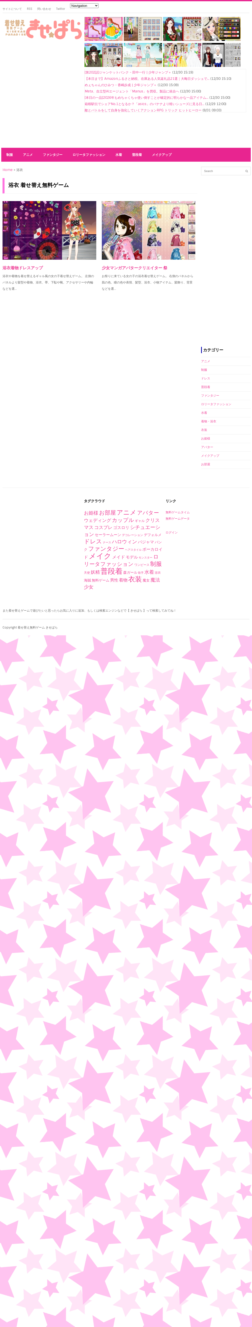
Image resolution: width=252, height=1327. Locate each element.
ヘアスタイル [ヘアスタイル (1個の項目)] (133, 549)
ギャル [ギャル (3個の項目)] (140, 521)
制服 (9, 155)
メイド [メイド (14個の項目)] (118, 557)
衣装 (204, 430)
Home (8, 170)
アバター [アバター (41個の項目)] (148, 512)
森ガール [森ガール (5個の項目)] (130, 572)
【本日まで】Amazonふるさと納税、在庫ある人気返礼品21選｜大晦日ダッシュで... (147, 79)
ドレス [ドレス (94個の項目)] (93, 541)
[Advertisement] (47, 94)
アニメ (28, 155)
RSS (29, 9)
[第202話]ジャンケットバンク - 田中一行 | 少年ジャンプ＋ (128, 72)
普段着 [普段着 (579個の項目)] (111, 571)
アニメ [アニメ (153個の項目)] (126, 512)
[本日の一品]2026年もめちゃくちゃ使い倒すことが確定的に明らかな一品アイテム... (146, 97)
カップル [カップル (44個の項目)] (123, 520)
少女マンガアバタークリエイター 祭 (134, 268)
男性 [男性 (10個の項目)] (114, 580)
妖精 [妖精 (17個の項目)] (95, 572)
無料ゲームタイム (178, 512)
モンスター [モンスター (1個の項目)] (145, 557)
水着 (118, 155)
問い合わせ (44, 9)
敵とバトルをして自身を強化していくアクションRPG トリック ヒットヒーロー (143, 110)
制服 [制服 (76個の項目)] (156, 564)
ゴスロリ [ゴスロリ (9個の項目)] (121, 527)
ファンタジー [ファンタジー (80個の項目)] (106, 548)
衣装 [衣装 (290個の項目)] (135, 579)
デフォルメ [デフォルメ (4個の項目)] (153, 535)
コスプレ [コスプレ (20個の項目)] (103, 527)
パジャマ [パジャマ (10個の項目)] (146, 542)
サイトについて (12, 9)
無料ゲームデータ (178, 519)
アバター (207, 447)
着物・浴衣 (208, 421)
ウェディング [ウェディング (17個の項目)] (97, 520)
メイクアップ (162, 155)
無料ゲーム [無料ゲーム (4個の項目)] (100, 580)
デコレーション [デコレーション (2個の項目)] (132, 535)
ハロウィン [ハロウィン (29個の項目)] (124, 541)
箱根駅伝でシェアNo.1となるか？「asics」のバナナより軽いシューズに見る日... (144, 104)
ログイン (172, 532)
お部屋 (205, 464)
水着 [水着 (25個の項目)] (149, 572)
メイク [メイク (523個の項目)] (100, 556)
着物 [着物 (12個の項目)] (123, 580)
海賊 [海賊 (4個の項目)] (87, 580)
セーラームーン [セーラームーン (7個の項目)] (108, 534)
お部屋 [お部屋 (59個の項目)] (107, 512)
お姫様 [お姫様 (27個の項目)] (91, 513)
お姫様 (205, 439)
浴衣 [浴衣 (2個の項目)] (158, 573)
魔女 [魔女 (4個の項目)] (146, 580)
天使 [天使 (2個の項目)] (87, 573)
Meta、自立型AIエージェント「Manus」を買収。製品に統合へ (132, 91)
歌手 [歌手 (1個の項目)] (141, 572)
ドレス (205, 378)
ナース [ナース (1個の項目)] (107, 542)
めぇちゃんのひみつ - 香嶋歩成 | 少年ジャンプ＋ (121, 85)
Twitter (60, 9)
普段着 (137, 155)
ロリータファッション (89, 155)
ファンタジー (52, 155)
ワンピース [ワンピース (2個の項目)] (141, 565)
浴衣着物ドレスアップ (23, 268)
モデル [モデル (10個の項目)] (132, 557)
